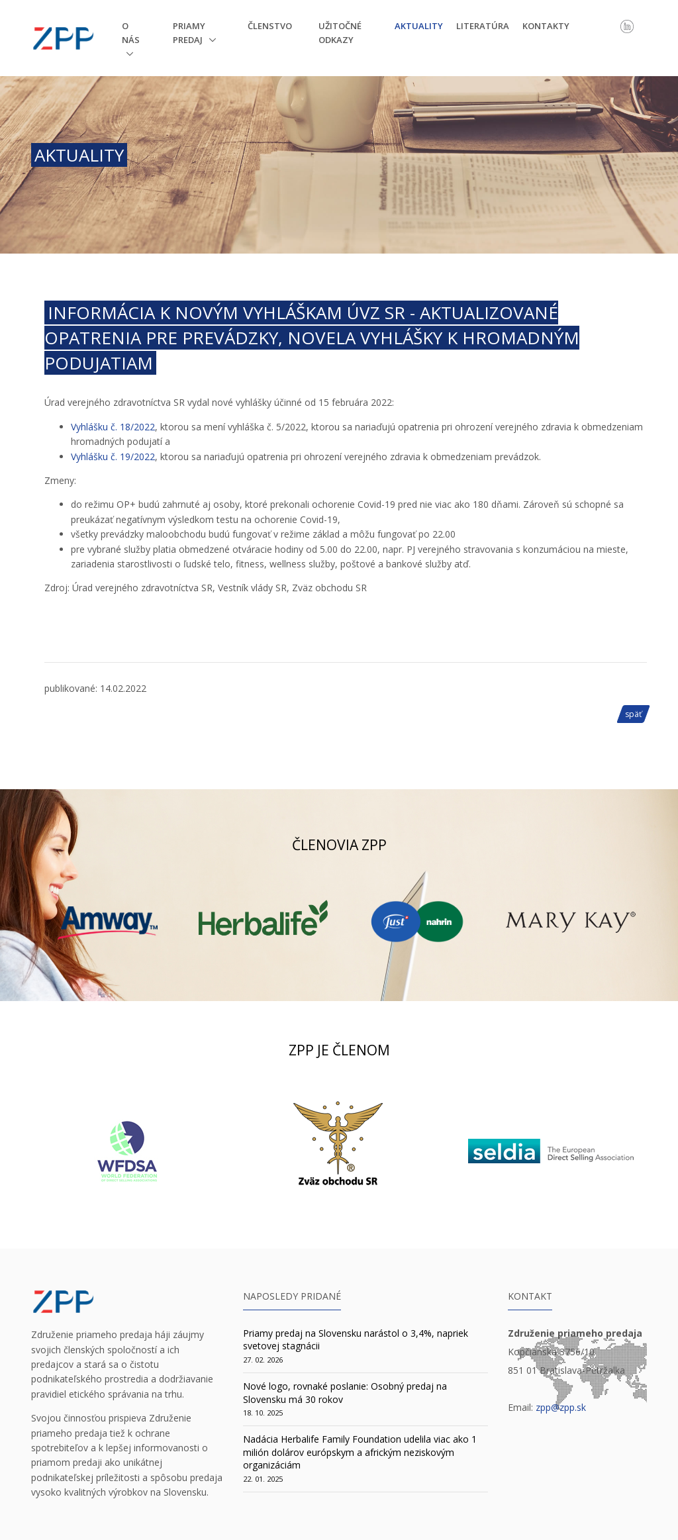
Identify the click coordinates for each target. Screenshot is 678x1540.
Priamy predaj (189, 33)
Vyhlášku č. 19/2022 (113, 456)
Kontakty (545, 26)
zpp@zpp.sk (561, 1407)
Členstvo (270, 26)
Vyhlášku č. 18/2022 (113, 426)
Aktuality (419, 26)
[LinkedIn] (627, 25)
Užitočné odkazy (340, 33)
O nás (131, 33)
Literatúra (482, 26)
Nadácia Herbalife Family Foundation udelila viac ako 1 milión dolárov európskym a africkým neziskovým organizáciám (360, 1452)
